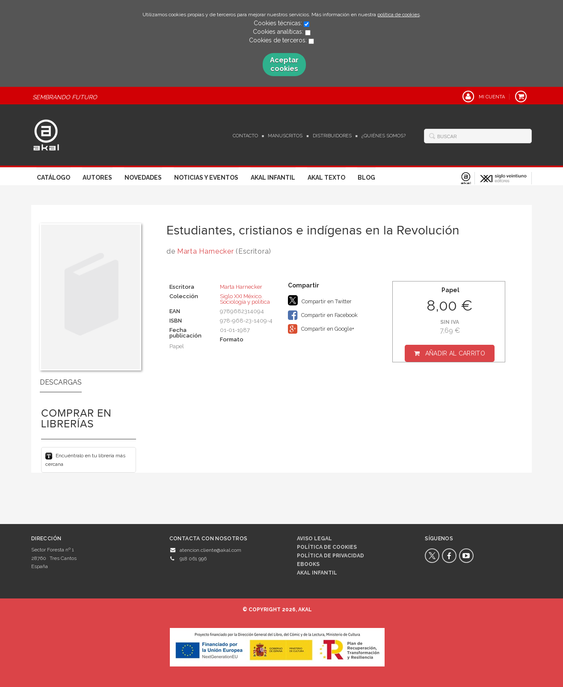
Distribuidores (332, 136)
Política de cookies (327, 547)
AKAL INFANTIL (317, 573)
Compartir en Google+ (321, 329)
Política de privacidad (330, 556)
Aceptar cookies (284, 64)
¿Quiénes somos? (384, 136)
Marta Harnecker (205, 251)
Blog (366, 177)
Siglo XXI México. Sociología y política (245, 299)
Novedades (143, 177)
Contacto (245, 136)
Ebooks (308, 564)
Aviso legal (314, 539)
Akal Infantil (273, 177)
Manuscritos (285, 136)
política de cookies (398, 15)
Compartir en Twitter (320, 300)
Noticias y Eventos (206, 177)
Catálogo (53, 177)
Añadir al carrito (455, 353)
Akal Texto (326, 177)
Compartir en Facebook (323, 315)
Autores (97, 177)
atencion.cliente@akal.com (210, 550)
